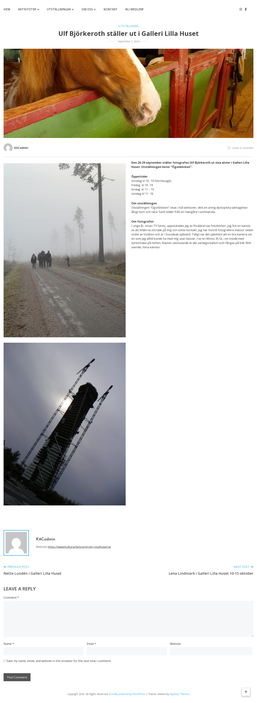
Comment (11, 597)
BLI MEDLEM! (134, 9)
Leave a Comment (242, 148)
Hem (7, 9)
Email (91, 644)
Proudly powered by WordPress (127, 694)
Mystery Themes (179, 694)
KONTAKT (110, 9)
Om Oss (87, 9)
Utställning (129, 26)
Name (9, 644)
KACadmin (21, 148)
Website (175, 644)
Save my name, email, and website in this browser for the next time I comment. (59, 661)
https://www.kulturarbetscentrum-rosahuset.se (79, 547)
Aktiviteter (27, 9)
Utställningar (59, 9)
